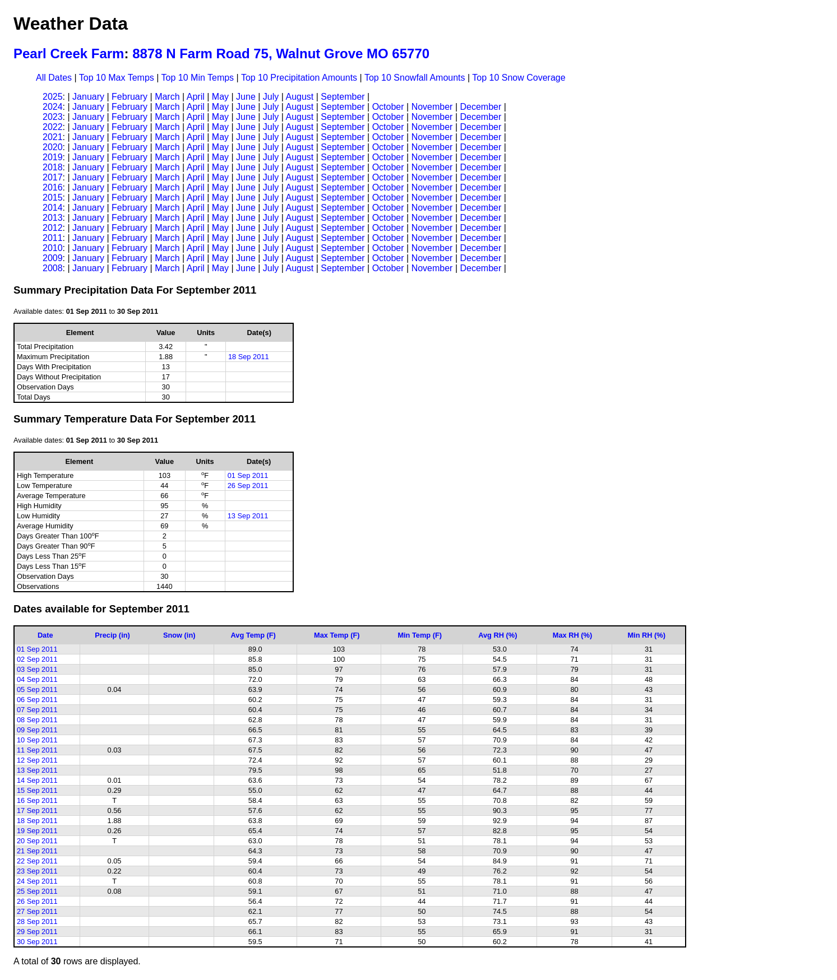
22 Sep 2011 (37, 861)
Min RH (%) (646, 635)
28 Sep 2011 (37, 921)
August (299, 96)
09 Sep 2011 (37, 730)
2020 (53, 147)
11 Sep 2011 (37, 750)
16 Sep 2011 (37, 800)
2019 (53, 157)
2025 (53, 96)
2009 (53, 258)
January (88, 96)
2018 (53, 167)
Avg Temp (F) (253, 635)
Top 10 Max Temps (116, 77)
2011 (53, 238)
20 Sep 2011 (37, 841)
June (246, 96)
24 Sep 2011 (37, 881)
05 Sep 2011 (37, 689)
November (432, 107)
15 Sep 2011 (37, 790)
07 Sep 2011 (37, 709)
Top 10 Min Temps (197, 77)
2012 (53, 228)
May (220, 96)
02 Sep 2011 (37, 659)
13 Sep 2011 (248, 516)
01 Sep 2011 (248, 475)
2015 (53, 197)
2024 (53, 107)
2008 (53, 268)
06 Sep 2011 (37, 699)
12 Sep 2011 (37, 760)
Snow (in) (179, 635)
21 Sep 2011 (37, 851)
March (167, 96)
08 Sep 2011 (37, 720)
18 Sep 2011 (248, 356)
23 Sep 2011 (37, 871)
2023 (53, 117)
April (196, 96)
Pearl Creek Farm (68, 53)
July (271, 96)
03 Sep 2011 (37, 669)
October (388, 107)
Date (45, 635)
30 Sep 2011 (37, 941)
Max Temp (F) (337, 635)
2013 (53, 217)
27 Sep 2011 (37, 911)
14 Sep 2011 (37, 780)
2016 (53, 187)
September (342, 96)
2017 (53, 177)
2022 (53, 127)
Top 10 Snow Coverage (518, 77)
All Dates (54, 77)
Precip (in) (112, 635)
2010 (53, 248)
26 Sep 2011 (248, 485)
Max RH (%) (572, 635)
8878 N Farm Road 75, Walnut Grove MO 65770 (280, 53)
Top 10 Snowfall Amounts (414, 77)
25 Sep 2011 (37, 891)
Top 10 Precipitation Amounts (299, 77)
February (129, 96)
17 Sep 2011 (37, 810)
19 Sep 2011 (37, 830)
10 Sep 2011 (37, 740)
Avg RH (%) (497, 635)
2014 (53, 207)
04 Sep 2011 (37, 679)
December (480, 107)
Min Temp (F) (419, 635)
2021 (53, 137)
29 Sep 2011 (37, 931)
